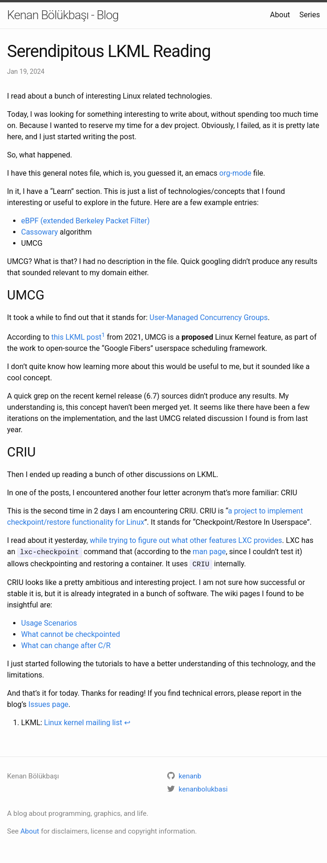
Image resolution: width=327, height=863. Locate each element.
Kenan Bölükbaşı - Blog (63, 15)
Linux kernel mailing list (83, 721)
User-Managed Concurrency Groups (208, 317)
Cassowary (39, 232)
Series (309, 14)
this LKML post (76, 337)
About (280, 14)
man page (209, 551)
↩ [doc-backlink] (127, 721)
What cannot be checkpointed (70, 632)
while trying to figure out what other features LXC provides (185, 540)
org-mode (235, 173)
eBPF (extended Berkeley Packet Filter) (85, 220)
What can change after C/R (66, 644)
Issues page (49, 703)
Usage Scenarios (49, 621)
